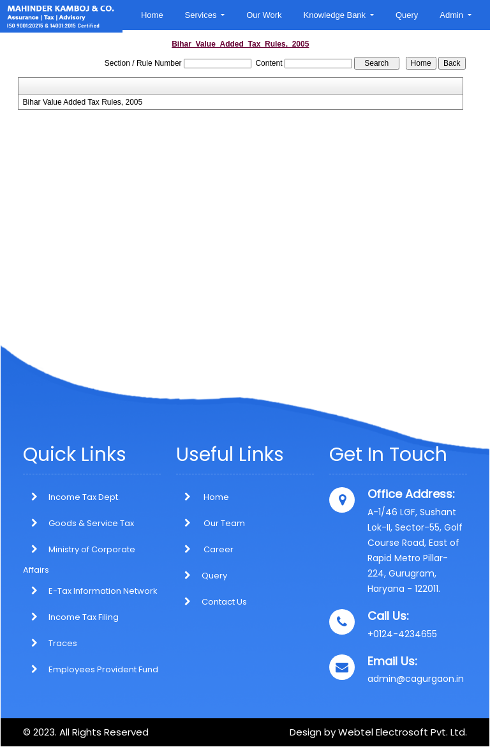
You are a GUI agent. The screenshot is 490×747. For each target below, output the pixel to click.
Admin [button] (452, 15)
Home (152, 15)
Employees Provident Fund (103, 669)
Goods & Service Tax (91, 523)
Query (407, 15)
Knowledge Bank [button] (336, 15)
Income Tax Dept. (84, 497)
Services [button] (202, 15)
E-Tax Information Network (103, 591)
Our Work (263, 15)
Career (205, 549)
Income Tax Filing (83, 617)
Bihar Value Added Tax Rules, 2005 (83, 102)
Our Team (210, 523)
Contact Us (211, 602)
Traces (62, 643)
